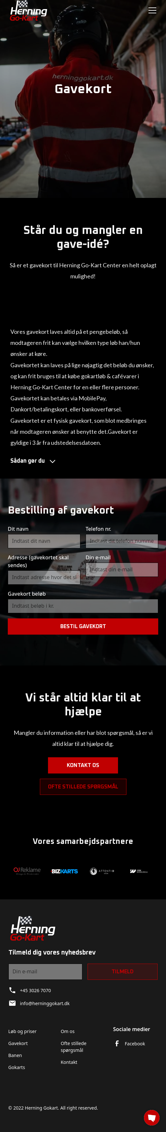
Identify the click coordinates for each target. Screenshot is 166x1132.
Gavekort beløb (27, 593)
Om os (68, 1031)
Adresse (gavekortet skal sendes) (38, 561)
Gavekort (18, 1043)
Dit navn (18, 528)
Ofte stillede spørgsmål (83, 790)
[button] (151, 10)
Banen (15, 1055)
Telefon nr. (98, 528)
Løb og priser (22, 1031)
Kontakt (69, 1062)
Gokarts (16, 1067)
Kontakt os (83, 769)
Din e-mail (98, 557)
